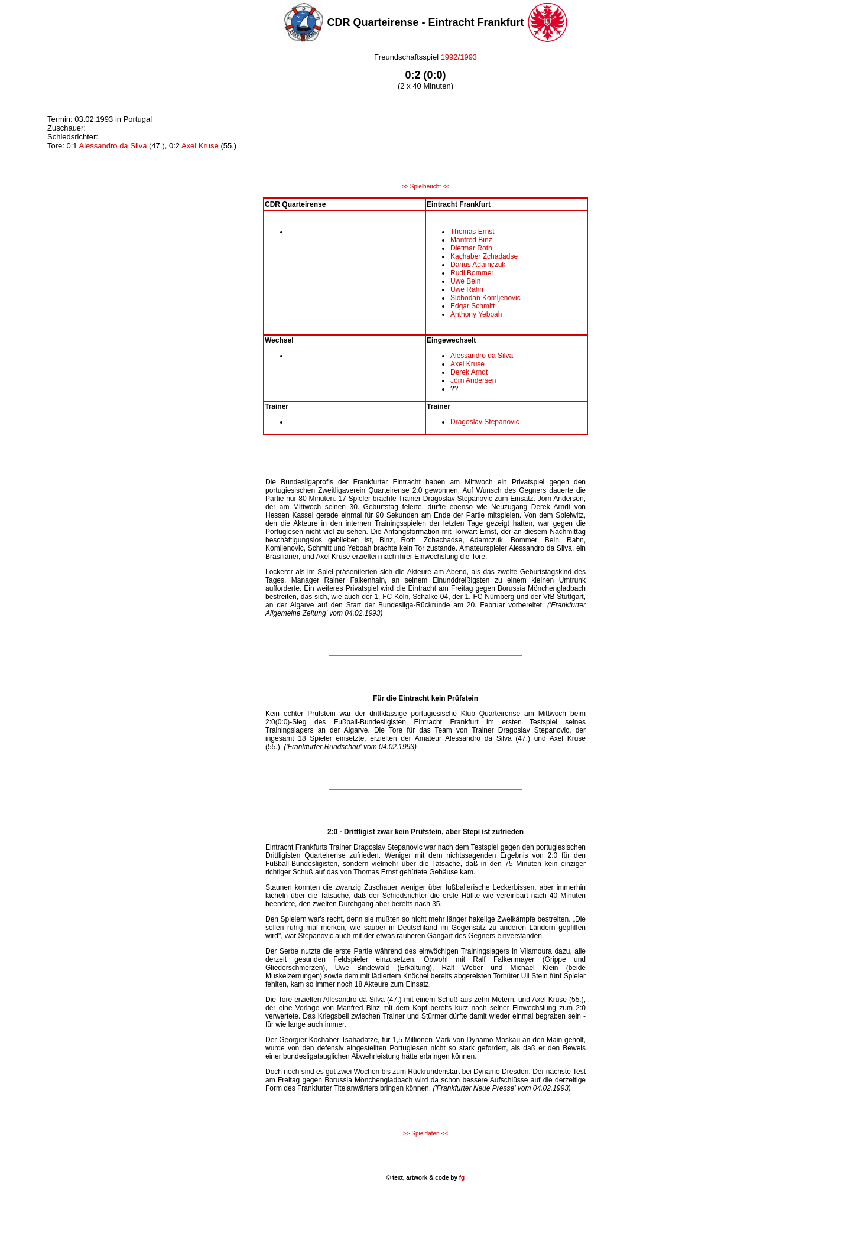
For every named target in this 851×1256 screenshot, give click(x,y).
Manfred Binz (471, 240)
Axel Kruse (200, 145)
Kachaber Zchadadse (484, 256)
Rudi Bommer (471, 273)
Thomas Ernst (472, 231)
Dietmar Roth (471, 248)
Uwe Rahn (466, 289)
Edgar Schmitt (472, 306)
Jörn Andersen (473, 380)
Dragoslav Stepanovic (484, 422)
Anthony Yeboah (476, 314)
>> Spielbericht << (425, 186)
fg (461, 1177)
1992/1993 (459, 57)
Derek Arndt (469, 372)
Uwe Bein (465, 281)
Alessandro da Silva (113, 145)
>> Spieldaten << (425, 1133)
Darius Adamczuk (477, 265)
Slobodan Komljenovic (485, 298)
